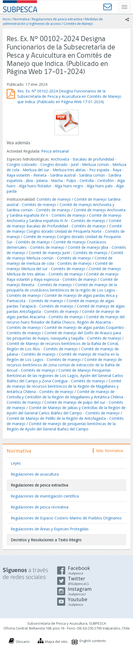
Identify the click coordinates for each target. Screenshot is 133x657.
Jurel (75, 164)
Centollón (105, 180)
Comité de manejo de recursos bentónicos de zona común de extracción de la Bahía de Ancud (64, 365)
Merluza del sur (36, 169)
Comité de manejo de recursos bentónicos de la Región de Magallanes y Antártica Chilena (64, 386)
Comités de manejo (54, 199)
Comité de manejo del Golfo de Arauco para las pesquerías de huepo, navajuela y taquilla (64, 335)
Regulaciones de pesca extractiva (57, 19)
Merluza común (95, 164)
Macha (57, 180)
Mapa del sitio (56, 641)
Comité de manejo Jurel (49, 252)
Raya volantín (18, 175)
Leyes (16, 463)
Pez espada (99, 169)
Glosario (23, 641)
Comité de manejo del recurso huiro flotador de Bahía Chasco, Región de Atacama (66, 319)
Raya (117, 169)
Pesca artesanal (55, 151)
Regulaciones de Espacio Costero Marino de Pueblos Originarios (66, 517)
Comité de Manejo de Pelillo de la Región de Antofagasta (56, 418)
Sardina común (92, 175)
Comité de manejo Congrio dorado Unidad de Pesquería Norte (64, 228)
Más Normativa (108, 450)
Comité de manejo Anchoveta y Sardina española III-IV (64, 218)
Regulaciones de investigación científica (45, 496)
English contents (93, 640)
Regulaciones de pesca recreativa (39, 507)
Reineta (39, 175)
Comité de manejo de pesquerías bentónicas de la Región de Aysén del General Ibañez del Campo (61, 426)
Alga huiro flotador (35, 185)
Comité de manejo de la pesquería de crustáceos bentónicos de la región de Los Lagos (62, 287)
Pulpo (71, 180)
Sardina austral (63, 175)
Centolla (87, 180)
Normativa (21, 19)
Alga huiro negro (69, 185)
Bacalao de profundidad (93, 159)
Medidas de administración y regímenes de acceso (53, 21)
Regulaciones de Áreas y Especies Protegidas (50, 528)
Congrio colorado (22, 164)
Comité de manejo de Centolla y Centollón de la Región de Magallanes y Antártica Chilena (65, 394)
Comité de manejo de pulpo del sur (74, 402)
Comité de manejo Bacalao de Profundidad (64, 223)
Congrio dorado (54, 164)
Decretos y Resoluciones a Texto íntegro (46, 539)
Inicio (7, 19)
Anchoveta (60, 159)
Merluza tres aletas (69, 169)
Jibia (29, 180)
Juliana (42, 180)
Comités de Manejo (78, 23)
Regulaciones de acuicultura (35, 474)
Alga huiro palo (100, 185)
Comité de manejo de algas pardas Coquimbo (84, 327)
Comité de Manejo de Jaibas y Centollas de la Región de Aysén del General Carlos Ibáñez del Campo (66, 410)
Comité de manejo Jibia (88, 247)
